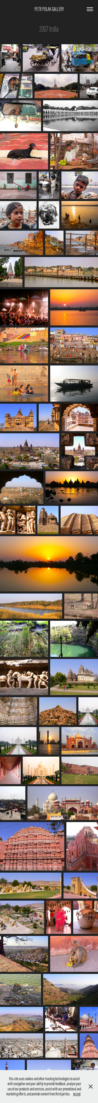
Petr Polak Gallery (49, 9)
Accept (76, 1093)
